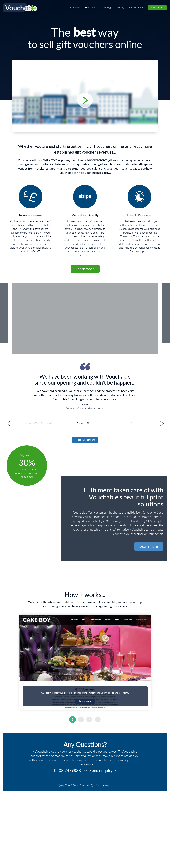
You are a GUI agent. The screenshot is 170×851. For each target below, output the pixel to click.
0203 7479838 (67, 770)
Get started (157, 7)
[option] (85, 346)
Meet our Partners (85, 439)
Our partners (136, 7)
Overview (75, 7)
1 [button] (72, 719)
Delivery (120, 7)
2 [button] (81, 719)
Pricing (107, 7)
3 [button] (89, 719)
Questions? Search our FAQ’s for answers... (85, 785)
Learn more (85, 268)
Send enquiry (102, 770)
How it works (92, 7)
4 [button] (97, 719)
